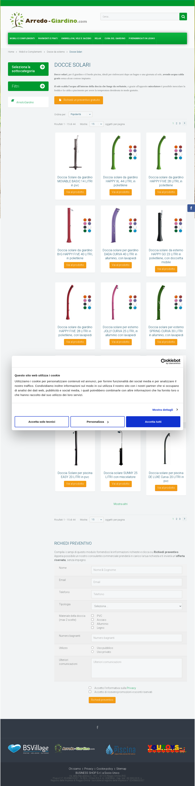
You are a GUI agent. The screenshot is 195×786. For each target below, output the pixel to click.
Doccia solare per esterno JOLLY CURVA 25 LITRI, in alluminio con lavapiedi (120, 331)
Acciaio (98, 619)
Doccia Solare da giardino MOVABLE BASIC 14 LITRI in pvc (75, 181)
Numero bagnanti (69, 635)
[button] (184, 123)
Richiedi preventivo (102, 699)
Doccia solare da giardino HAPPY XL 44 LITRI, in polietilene (120, 181)
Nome (62, 567)
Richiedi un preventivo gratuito (79, 100)
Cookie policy (105, 768)
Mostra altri (121, 504)
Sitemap (121, 768)
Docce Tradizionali (23, 88)
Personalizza (98, 421)
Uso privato (101, 651)
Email (62, 579)
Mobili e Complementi (32, 51)
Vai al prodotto (75, 192)
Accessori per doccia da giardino (27, 97)
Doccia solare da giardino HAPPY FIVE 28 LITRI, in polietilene (166, 181)
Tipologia (65, 604)
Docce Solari (76, 51)
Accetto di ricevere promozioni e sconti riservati (120, 692)
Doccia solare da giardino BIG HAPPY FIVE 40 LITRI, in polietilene (75, 254)
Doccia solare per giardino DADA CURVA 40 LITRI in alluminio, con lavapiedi (120, 254)
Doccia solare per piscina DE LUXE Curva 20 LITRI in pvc (166, 477)
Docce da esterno (57, 51)
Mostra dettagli (162, 409)
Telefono (64, 592)
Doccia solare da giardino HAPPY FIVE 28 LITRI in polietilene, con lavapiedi (75, 331)
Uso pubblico (102, 647)
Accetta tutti (153, 421)
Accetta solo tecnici (41, 421)
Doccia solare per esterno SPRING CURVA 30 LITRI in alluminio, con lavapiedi (166, 331)
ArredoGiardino (25, 165)
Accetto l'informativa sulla (112, 688)
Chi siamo (75, 768)
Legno (98, 627)
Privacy (131, 688)
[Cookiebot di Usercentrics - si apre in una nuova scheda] (163, 361)
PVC (96, 615)
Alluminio (99, 623)
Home (12, 51)
